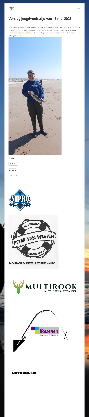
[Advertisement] (45, 394)
